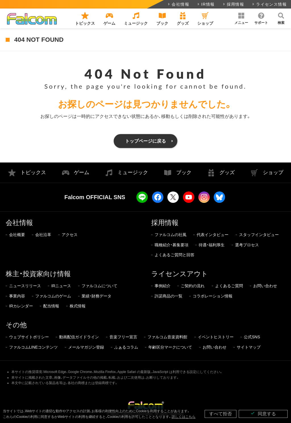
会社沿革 (43, 234)
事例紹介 (163, 286)
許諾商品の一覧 (168, 296)
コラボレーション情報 (212, 296)
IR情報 (205, 4)
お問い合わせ (265, 286)
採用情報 (233, 4)
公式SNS (252, 337)
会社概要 (17, 234)
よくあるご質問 (229, 286)
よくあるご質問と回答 (174, 255)
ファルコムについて (99, 286)
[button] (241, 18)
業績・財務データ (96, 296)
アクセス (70, 234)
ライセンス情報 (269, 4)
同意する (263, 413)
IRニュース (61, 286)
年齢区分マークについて (170, 347)
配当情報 (51, 306)
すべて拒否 (220, 413)
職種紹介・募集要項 (171, 245)
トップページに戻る (145, 141)
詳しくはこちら (184, 417)
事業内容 (17, 296)
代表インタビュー (212, 234)
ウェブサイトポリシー (29, 337)
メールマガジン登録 (86, 347)
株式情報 (78, 306)
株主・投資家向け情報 (38, 274)
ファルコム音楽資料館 (167, 337)
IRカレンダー (21, 306)
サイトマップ (249, 347)
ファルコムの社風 (170, 234)
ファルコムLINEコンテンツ (33, 347)
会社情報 (178, 4)
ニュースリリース (25, 286)
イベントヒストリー (216, 337)
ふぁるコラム (126, 347)
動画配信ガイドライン (79, 337)
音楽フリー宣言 (123, 337)
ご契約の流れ (193, 286)
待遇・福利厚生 (212, 245)
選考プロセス (247, 245)
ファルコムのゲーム (53, 296)
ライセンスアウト (179, 274)
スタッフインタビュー (259, 234)
